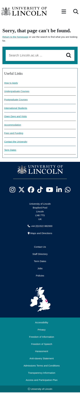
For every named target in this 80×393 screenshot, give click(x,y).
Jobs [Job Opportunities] (40, 268)
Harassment (41, 351)
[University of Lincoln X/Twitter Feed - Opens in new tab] (21, 190)
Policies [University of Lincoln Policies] (40, 276)
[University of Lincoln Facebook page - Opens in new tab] (31, 190)
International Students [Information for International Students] (15, 108)
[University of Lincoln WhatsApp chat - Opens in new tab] (67, 190)
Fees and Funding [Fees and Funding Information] (13, 133)
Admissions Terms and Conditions (42, 366)
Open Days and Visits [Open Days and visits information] (15, 116)
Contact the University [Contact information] (16, 142)
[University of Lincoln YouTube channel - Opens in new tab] (49, 190)
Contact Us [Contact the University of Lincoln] (40, 247)
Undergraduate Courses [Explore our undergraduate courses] (17, 91)
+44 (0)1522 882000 (41, 226)
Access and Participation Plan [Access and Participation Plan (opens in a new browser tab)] (42, 380)
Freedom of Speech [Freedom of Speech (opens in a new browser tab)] (41, 344)
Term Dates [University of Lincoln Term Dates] (40, 261)
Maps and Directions (41, 233)
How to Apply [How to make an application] (11, 83)
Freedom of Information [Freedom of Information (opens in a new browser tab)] (41, 337)
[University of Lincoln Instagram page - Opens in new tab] (12, 190)
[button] (64, 12)
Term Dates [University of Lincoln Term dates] (10, 150)
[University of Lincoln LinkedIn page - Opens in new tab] (58, 190)
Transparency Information (41, 373)
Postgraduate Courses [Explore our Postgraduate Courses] (16, 99)
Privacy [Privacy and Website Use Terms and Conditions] (42, 330)
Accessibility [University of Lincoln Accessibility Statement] (41, 323)
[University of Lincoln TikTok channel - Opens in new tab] (40, 190)
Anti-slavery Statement (42, 359)
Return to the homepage (15, 36)
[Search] (69, 55)
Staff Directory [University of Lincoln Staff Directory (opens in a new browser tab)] (40, 254)
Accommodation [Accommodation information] (12, 125)
